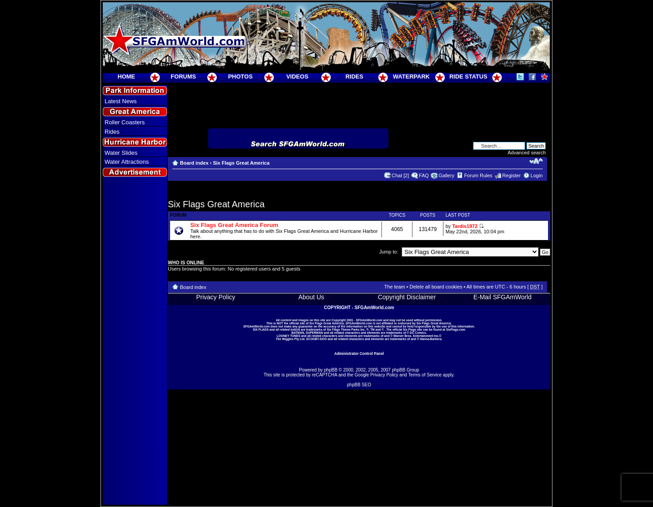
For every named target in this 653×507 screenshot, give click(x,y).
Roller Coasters (125, 122)
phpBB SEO (359, 384)
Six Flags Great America (241, 163)
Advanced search (527, 152)
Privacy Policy (215, 297)
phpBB (330, 369)
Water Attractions (127, 161)
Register (511, 175)
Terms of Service (425, 374)
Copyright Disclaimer (407, 297)
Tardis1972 (465, 226)
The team (394, 286)
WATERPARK (411, 76)
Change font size (536, 161)
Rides (112, 131)
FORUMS (183, 76)
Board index (194, 163)
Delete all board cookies (435, 286)
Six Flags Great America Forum (234, 225)
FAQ (424, 175)
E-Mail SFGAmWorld (502, 297)
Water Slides (121, 152)
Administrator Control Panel (359, 353)
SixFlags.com (455, 329)
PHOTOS (240, 76)
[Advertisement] (135, 341)
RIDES (355, 76)
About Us (311, 297)
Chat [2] (400, 175)
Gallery (446, 175)
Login (536, 175)
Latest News (121, 101)
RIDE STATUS (468, 76)
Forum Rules (478, 175)
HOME (126, 76)
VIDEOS (297, 76)
